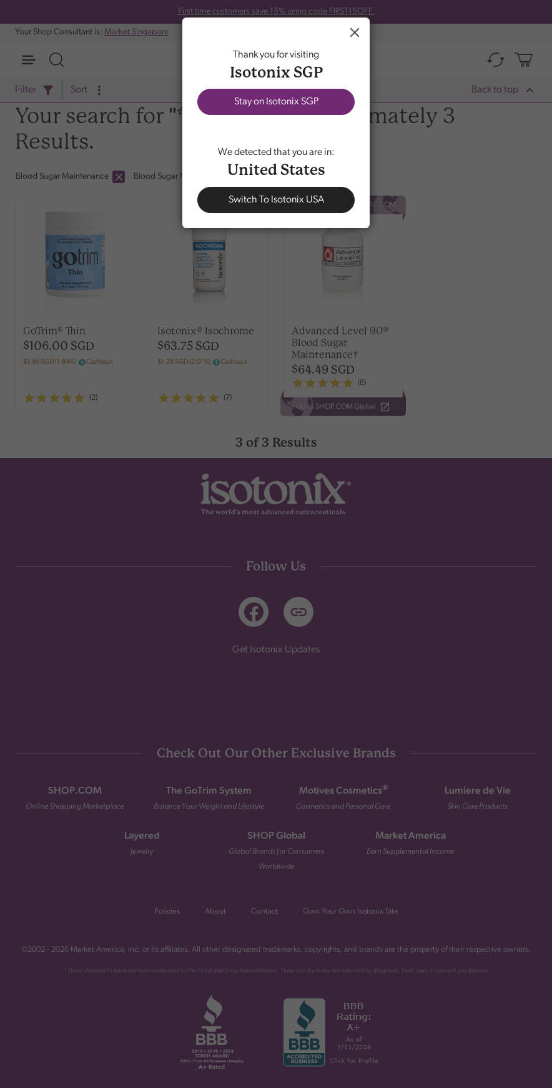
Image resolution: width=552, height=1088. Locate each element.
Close (355, 32)
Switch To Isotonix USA (276, 200)
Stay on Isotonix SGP (276, 102)
